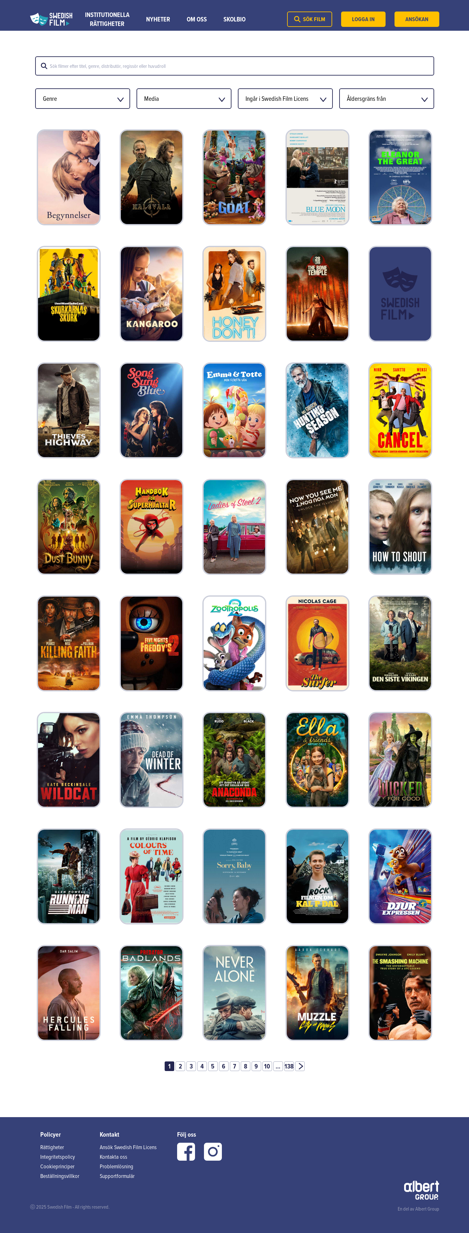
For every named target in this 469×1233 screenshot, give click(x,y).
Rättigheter (52, 1147)
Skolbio (234, 19)
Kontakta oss (113, 1157)
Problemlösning (116, 1166)
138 (289, 1066)
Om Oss (197, 19)
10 (267, 1066)
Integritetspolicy (57, 1157)
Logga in (363, 19)
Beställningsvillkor (59, 1176)
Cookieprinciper (57, 1166)
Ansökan (416, 19)
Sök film (309, 19)
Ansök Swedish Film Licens (128, 1147)
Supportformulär (117, 1176)
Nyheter (158, 19)
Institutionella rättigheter (107, 19)
